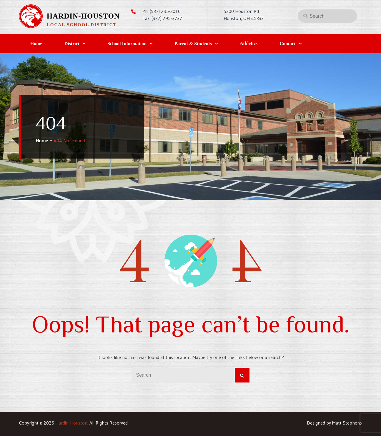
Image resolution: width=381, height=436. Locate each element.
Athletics (248, 43)
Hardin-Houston (83, 16)
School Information (127, 43)
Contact (287, 43)
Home (36, 43)
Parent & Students (193, 43)
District (72, 43)
